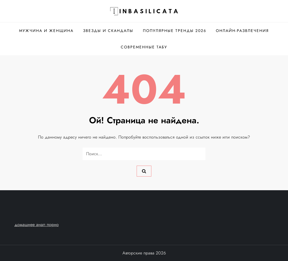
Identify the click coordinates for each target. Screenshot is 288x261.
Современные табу (144, 47)
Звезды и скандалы (108, 30)
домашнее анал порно (36, 224)
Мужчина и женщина (46, 30)
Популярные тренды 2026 (174, 30)
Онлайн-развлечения (242, 30)
